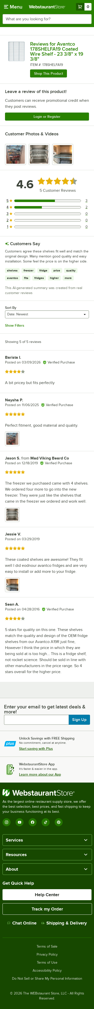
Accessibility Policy (47, 970)
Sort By (10, 307)
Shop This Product (48, 73)
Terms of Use (47, 962)
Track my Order (47, 908)
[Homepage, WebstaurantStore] (47, 7)
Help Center (47, 894)
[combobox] (47, 19)
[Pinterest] (59, 822)
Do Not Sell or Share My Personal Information (47, 978)
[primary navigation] (13, 7)
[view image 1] (15, 154)
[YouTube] (20, 822)
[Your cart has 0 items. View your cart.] (83, 7)
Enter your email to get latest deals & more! (44, 709)
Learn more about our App (40, 774)
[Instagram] (7, 822)
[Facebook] (33, 822)
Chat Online (22, 923)
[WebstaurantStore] (47, 793)
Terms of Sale (47, 946)
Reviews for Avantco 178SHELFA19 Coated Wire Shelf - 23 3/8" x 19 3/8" (56, 51)
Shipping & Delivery (64, 923)
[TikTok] (46, 822)
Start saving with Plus (36, 749)
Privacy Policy (47, 954)
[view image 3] (62, 154)
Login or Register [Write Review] (47, 117)
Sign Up (79, 719)
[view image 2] (39, 154)
